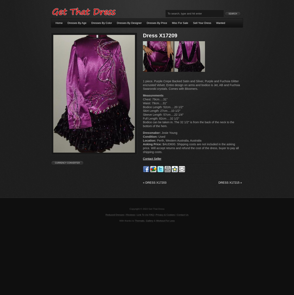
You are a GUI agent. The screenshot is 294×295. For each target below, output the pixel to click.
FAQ (151, 215)
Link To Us (142, 215)
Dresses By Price (157, 22)
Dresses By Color (101, 22)
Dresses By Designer (129, 22)
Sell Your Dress (202, 22)
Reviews (130, 215)
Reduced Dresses (115, 215)
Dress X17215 (230, 182)
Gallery (149, 221)
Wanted (220, 22)
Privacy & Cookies (165, 215)
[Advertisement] (147, 258)
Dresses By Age (77, 22)
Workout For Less (165, 221)
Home (59, 22)
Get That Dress (83, 11)
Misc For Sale (180, 22)
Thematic (140, 221)
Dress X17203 (154, 182)
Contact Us (182, 215)
